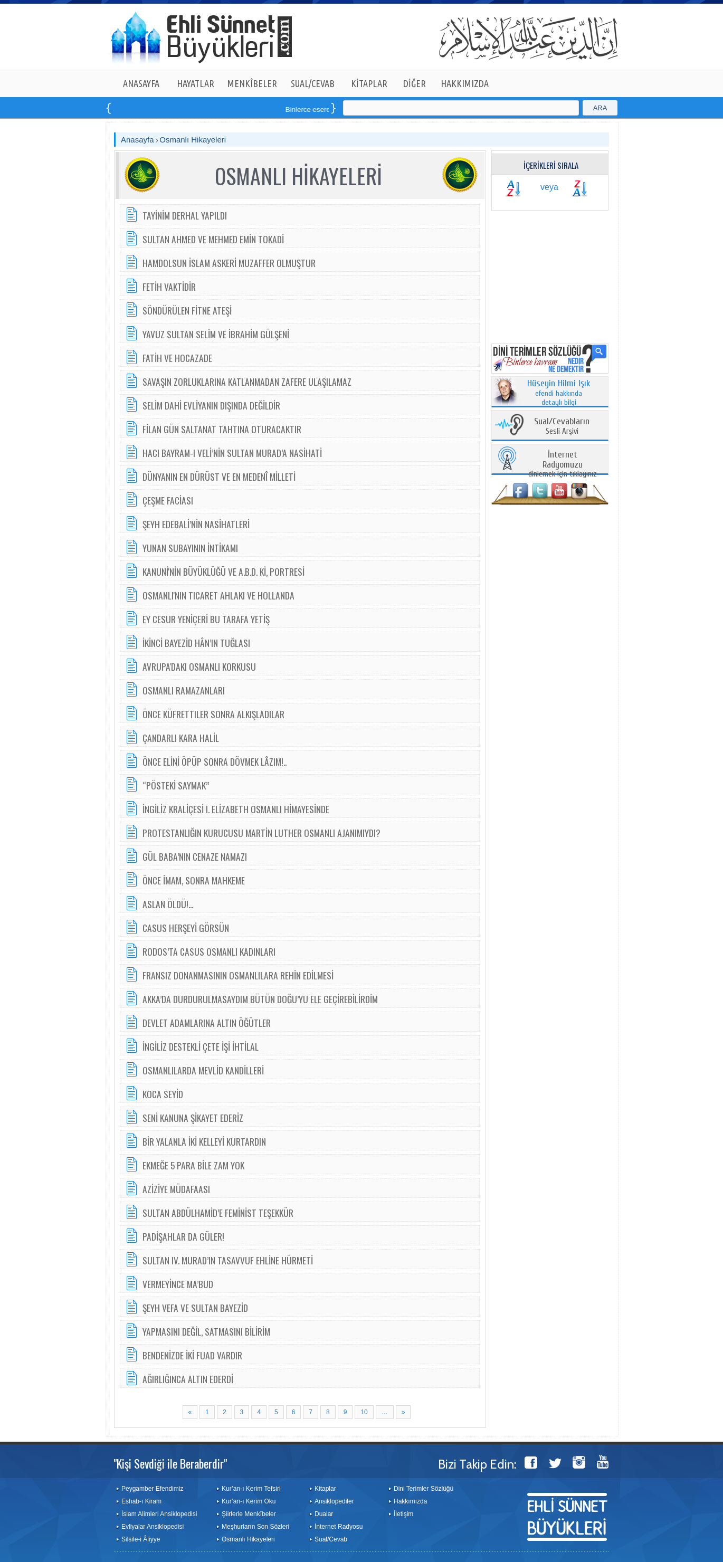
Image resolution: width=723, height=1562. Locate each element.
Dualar (324, 1514)
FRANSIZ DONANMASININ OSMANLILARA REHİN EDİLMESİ (238, 975)
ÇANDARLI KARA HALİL (180, 738)
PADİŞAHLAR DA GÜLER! (183, 1236)
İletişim (403, 1514)
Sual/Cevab (331, 1539)
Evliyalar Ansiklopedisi (152, 1526)
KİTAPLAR (369, 83)
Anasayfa (137, 139)
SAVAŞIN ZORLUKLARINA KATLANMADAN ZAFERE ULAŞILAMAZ (246, 381)
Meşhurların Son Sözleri (255, 1526)
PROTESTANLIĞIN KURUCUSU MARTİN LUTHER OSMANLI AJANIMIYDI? (261, 833)
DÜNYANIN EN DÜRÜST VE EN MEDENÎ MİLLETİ (219, 476)
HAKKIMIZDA (465, 83)
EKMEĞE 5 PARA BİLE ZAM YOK (193, 1165)
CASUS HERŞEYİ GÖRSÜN (185, 928)
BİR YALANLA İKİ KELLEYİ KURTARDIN (204, 1141)
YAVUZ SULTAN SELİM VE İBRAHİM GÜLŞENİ (215, 334)
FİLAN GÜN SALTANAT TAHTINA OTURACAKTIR (221, 429)
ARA (600, 108)
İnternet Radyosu (339, 1526)
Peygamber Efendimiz (152, 1488)
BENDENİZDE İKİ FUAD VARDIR (192, 1355)
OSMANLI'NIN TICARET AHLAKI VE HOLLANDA (218, 595)
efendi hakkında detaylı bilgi (559, 393)
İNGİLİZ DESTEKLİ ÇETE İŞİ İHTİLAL (200, 1046)
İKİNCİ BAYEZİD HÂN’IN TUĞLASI (196, 643)
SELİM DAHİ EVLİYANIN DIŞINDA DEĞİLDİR (211, 405)
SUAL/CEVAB (313, 83)
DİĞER (414, 83)
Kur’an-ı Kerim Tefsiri (251, 1488)
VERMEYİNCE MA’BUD (177, 1284)
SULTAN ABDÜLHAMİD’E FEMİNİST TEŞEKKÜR (217, 1213)
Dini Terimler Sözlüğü (423, 1488)
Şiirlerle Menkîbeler (249, 1514)
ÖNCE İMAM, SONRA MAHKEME (193, 880)
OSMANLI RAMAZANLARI (183, 690)
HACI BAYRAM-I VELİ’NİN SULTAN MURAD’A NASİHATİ (232, 453)
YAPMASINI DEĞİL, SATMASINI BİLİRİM (206, 1331)
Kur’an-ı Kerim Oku (248, 1501)
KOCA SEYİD (162, 1094)
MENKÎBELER (252, 83)
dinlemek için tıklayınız (562, 465)
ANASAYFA (141, 83)
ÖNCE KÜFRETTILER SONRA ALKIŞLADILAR (213, 714)
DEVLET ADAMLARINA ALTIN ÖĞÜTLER (206, 1023)
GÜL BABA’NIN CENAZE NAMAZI (194, 856)
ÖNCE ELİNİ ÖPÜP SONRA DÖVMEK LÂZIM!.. (214, 761)
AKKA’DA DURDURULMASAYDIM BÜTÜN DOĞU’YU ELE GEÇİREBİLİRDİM (260, 999)
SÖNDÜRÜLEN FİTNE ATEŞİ (187, 310)
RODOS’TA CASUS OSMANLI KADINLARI (208, 951)
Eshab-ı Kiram (141, 1501)
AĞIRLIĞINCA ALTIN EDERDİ (187, 1379)
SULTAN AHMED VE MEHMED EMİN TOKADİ (213, 239)
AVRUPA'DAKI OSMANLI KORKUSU (199, 666)
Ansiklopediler (334, 1501)
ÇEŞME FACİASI (167, 500)
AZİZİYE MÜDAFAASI (176, 1189)
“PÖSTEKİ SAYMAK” (175, 785)
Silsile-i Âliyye (140, 1539)
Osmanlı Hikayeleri (192, 139)
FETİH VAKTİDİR (169, 286)
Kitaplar (325, 1488)
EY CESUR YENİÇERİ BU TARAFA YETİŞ (206, 619)
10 (363, 1412)
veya (549, 187)
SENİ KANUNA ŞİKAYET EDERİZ (192, 1118)
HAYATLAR (195, 83)
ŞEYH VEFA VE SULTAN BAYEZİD (195, 1308)
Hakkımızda (410, 1501)
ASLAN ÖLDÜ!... (167, 904)
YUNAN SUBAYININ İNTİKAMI (190, 548)
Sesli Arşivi (561, 426)
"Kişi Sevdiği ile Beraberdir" (170, 1463)
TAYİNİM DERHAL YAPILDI (184, 215)
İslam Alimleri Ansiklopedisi (159, 1514)
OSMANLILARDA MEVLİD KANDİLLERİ (203, 1070)
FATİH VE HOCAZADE (177, 358)
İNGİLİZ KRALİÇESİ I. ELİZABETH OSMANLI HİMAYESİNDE (235, 809)
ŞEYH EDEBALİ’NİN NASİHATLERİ (196, 524)
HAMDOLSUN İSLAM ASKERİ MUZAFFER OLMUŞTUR (229, 263)
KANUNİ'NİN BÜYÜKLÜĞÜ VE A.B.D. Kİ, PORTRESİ (223, 571)
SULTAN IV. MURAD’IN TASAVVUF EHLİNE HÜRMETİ (227, 1260)
